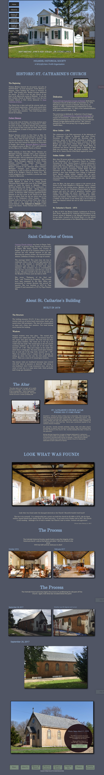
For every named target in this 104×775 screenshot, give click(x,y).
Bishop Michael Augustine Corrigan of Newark (69, 101)
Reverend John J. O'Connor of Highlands (77, 116)
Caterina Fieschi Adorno (23, 245)
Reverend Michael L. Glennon (36, 144)
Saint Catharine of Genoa (50, 236)
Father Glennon (15, 118)
